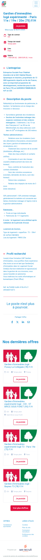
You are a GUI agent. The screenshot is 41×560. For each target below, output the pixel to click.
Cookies (25, 525)
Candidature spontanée (7, 525)
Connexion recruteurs (26, 531)
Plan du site (26, 528)
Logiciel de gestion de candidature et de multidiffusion (20, 556)
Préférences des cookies (28, 535)
